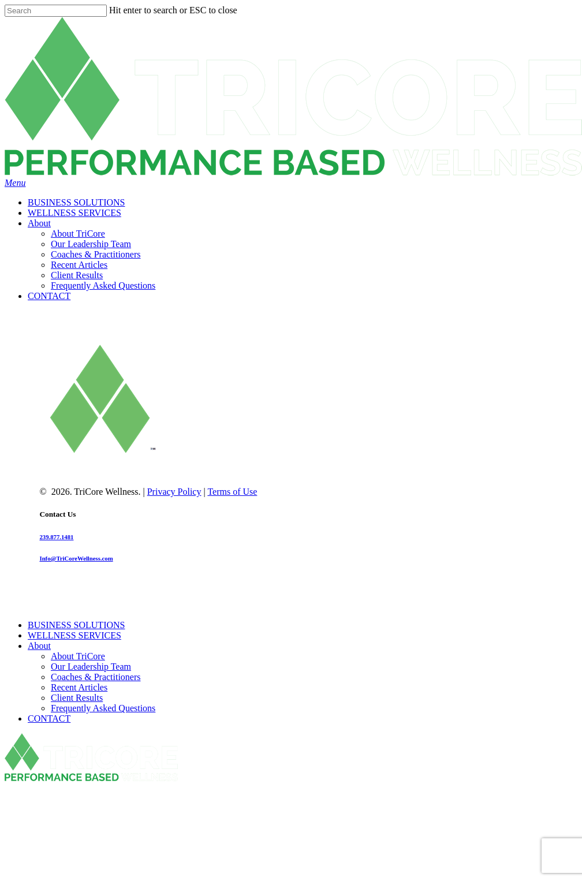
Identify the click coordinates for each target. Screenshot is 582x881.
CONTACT (49, 718)
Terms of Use (232, 492)
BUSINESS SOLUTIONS (76, 625)
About (39, 646)
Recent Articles (79, 687)
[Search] (56, 11)
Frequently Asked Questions (103, 708)
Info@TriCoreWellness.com (76, 558)
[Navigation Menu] (15, 183)
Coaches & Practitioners (96, 677)
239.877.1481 (56, 536)
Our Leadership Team (91, 666)
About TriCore (78, 656)
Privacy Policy (174, 492)
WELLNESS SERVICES (74, 635)
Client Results (77, 698)
